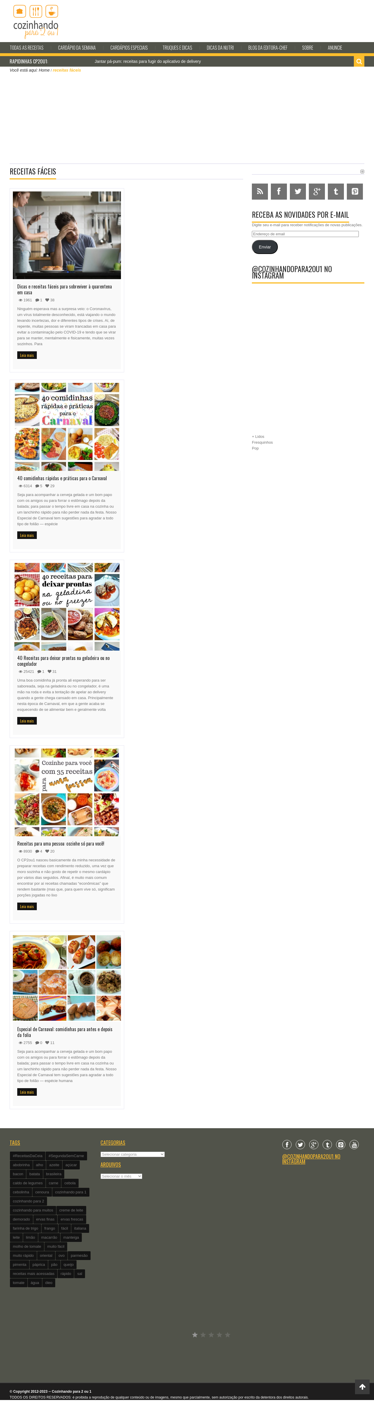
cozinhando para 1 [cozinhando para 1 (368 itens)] (70, 1192)
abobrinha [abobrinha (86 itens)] (21, 1165)
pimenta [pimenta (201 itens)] (19, 1264)
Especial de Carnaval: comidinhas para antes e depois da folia (64, 1032)
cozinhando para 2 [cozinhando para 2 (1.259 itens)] (28, 1201)
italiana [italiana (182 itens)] (80, 1228)
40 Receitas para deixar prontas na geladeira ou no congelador (63, 660)
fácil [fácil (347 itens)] (64, 1228)
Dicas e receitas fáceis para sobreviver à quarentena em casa (64, 289)
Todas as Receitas (27, 47)
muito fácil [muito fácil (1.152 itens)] (56, 1246)
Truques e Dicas (177, 47)
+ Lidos (258, 436)
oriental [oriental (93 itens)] (46, 1255)
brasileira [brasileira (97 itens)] (54, 1174)
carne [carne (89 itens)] (53, 1183)
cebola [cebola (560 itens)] (69, 1183)
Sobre (307, 47)
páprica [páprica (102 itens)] (38, 1264)
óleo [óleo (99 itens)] (49, 1282)
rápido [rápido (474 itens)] (65, 1273)
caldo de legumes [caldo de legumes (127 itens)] (28, 1183)
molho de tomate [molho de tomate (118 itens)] (27, 1246)
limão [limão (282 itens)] (30, 1237)
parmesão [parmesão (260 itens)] (79, 1255)
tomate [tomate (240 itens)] (19, 1282)
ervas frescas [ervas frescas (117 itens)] (71, 1219)
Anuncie (335, 47)
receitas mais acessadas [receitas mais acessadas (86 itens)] (33, 1273)
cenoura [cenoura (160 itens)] (42, 1192)
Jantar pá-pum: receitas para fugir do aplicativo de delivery (148, 61)
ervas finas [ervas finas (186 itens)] (45, 1219)
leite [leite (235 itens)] (16, 1237)
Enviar (265, 247)
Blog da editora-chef (268, 47)
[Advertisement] (187, 117)
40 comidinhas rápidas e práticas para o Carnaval (62, 478)
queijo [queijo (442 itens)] (69, 1264)
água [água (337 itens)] (35, 1282)
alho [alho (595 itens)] (39, 1165)
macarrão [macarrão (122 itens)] (49, 1237)
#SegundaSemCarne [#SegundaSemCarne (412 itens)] (66, 1156)
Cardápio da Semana (77, 47)
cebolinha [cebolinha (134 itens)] (21, 1192)
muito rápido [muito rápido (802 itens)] (23, 1255)
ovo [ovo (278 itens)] (61, 1255)
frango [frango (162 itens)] (49, 1228)
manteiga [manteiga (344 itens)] (71, 1237)
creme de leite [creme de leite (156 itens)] (71, 1210)
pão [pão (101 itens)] (54, 1264)
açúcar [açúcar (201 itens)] (71, 1165)
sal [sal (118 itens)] (79, 1273)
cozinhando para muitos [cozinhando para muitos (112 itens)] (33, 1210)
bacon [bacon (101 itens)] (18, 1174)
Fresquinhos (262, 442)
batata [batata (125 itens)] (34, 1174)
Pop (255, 448)
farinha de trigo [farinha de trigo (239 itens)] (25, 1228)
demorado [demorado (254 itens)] (21, 1219)
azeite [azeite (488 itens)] (54, 1165)
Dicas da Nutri (220, 47)
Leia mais (27, 355)
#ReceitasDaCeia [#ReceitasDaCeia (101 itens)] (27, 1156)
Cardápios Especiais (129, 47)
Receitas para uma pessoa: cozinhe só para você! (60, 843)
